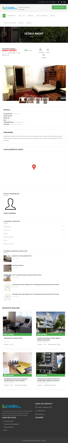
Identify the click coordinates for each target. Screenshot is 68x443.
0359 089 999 (40, 410)
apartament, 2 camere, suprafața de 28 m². (22, 256)
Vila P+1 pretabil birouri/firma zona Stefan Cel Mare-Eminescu (26, 275)
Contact (29, 23)
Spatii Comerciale (42, 15)
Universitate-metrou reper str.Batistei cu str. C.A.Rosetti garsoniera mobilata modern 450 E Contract (35, 284)
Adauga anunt (59, 7)
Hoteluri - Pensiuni (10, 23)
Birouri (52, 15)
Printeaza (41, 50)
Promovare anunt (7, 427)
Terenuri (30, 15)
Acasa (32, 36)
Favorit (48, 50)
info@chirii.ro (40, 414)
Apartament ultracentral (17, 265)
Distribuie (44, 55)
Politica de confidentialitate (10, 424)
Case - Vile (22, 15)
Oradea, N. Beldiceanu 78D (43, 407)
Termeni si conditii (8, 421)
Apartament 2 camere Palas (13, 338)
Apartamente (11, 15)
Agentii (21, 23)
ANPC (4, 430)
